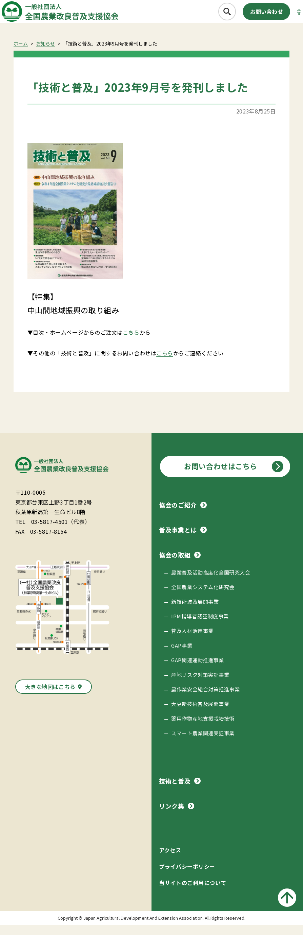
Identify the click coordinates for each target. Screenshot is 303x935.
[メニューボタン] (287, 15)
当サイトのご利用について (192, 892)
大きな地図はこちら (50, 696)
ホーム (21, 53)
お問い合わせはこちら (220, 476)
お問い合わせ (248, 16)
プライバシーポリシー (187, 876)
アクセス (170, 860)
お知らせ (45, 53)
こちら (131, 342)
